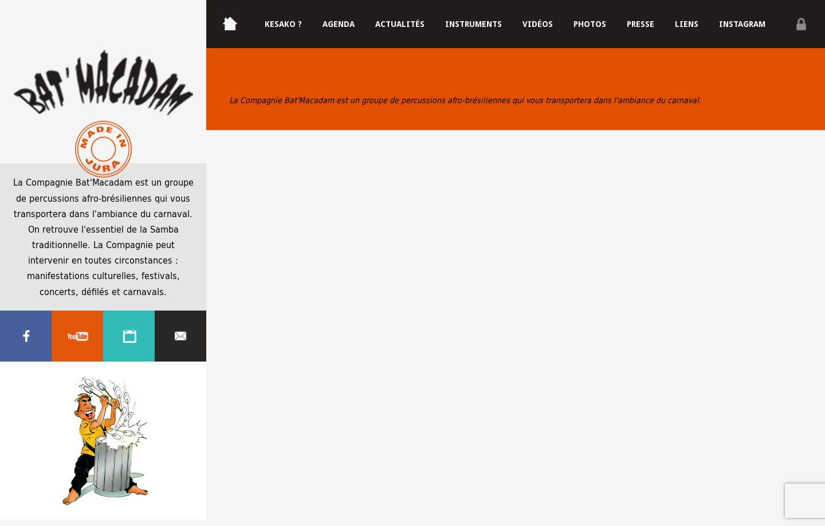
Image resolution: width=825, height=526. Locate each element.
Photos (589, 24)
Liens (686, 24)
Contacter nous (180, 336)
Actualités (400, 24)
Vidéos (537, 24)
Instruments (473, 24)
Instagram (742, 24)
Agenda (129, 336)
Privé (801, 24)
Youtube (77, 336)
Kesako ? (283, 24)
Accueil (223, 4)
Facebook (26, 336)
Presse (640, 24)
